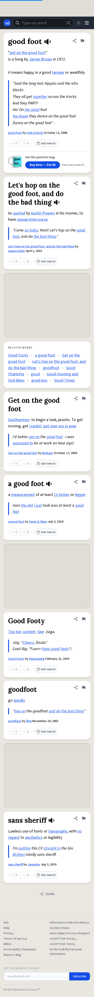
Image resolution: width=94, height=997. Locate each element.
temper (58, 72)
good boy (39, 380)
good (35, 374)
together (40, 96)
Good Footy (18, 355)
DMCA (7, 944)
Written (19, 854)
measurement (23, 494)
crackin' (35, 426)
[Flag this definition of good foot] (82, 40)
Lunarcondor (16, 251)
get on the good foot (28, 53)
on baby (31, 230)
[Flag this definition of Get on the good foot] (83, 398)
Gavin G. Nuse (38, 521)
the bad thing (45, 236)
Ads (6, 922)
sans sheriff (15, 864)
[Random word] (68, 23)
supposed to (23, 443)
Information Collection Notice (69, 922)
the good (32, 109)
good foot (15, 133)
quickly (19, 700)
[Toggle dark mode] (78, 22)
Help (7, 928)
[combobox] (43, 22)
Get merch (46, 143)
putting (24, 848)
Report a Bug (12, 955)
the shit (27, 505)
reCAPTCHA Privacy (63, 938)
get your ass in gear (59, 426)
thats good (51, 649)
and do (54, 711)
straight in (52, 848)
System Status (60, 928)
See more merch (73, 165)
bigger (80, 494)
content (29, 632)
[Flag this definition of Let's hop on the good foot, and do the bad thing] (83, 183)
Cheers (28, 642)
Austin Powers (43, 213)
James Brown (40, 59)
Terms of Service (15, 938)
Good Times (64, 380)
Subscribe (79, 976)
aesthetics (34, 837)
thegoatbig (37, 659)
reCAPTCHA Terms (62, 944)
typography (57, 831)
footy (65, 649)
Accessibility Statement (20, 949)
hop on (19, 711)
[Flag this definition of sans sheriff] (83, 818)
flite (29, 721)
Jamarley (34, 864)
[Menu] (86, 22)
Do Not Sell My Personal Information (66, 951)
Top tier (14, 632)
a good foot (45, 355)
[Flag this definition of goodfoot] (83, 687)
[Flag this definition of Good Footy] (83, 619)
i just (38, 505)
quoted (19, 213)
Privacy (9, 933)
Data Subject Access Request (70, 933)
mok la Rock (35, 133)
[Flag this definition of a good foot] (83, 481)
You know (20, 116)
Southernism (19, 420)
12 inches (61, 494)
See (40, 632)
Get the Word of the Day (21, 968)
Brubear (47, 453)
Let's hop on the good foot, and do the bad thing (41, 246)
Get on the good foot (22, 453)
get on (34, 437)
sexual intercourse (32, 219)
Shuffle (47, 894)
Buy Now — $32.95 (42, 165)
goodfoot (51, 368)
